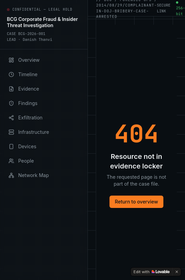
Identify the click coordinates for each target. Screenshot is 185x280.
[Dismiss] (177, 272)
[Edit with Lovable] (151, 272)
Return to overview (136, 202)
